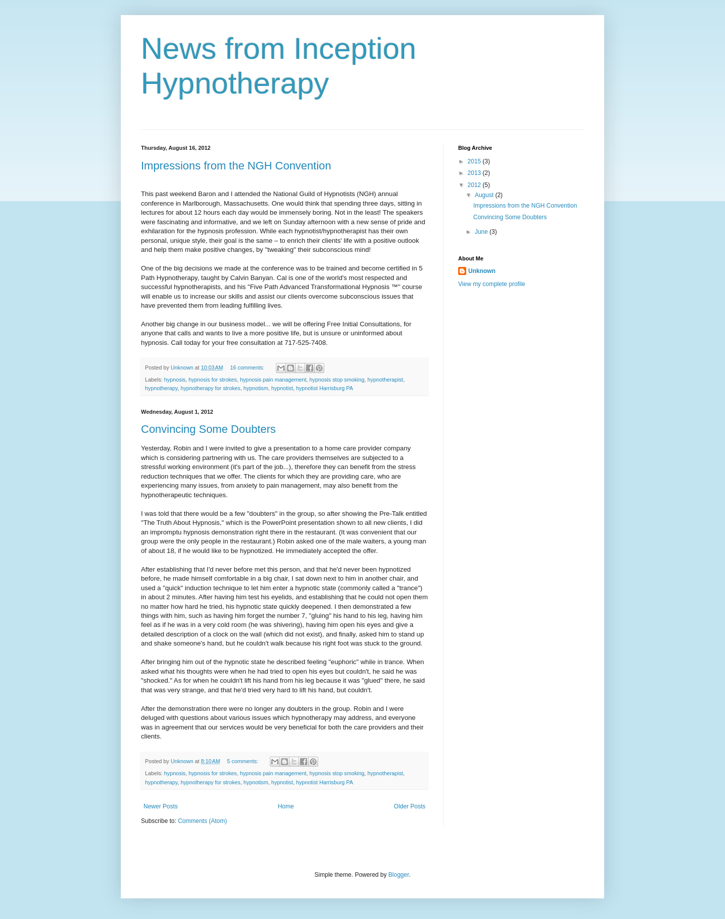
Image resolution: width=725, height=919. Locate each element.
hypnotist (282, 388)
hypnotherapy (161, 388)
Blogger (398, 874)
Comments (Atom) (202, 820)
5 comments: (243, 761)
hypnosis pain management (273, 380)
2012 (475, 185)
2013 (475, 172)
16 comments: (248, 367)
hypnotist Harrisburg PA (324, 388)
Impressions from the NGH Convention (236, 165)
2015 (475, 161)
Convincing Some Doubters (208, 429)
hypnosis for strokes (212, 380)
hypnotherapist (385, 380)
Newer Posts (160, 806)
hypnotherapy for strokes (211, 388)
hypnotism (255, 388)
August (485, 195)
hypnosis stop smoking (337, 380)
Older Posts (409, 806)
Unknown (481, 270)
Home (286, 806)
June (482, 231)
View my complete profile (491, 284)
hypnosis (175, 380)
